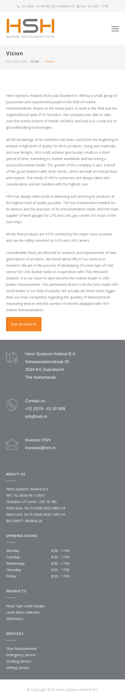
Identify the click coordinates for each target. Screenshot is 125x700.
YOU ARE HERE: (17, 61)
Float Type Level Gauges (25, 606)
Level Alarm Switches (23, 612)
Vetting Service (17, 667)
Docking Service (18, 661)
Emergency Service (21, 655)
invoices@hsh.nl (40, 448)
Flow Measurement (21, 648)
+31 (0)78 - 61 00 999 (35, 6)
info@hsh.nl (65, 6)
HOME (34, 61)
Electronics (14, 618)
